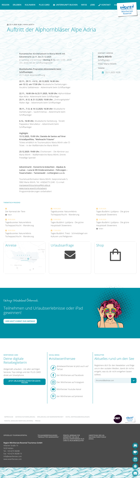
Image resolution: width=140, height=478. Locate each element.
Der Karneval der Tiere (15, 212)
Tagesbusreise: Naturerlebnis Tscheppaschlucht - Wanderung (19, 222)
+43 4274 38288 (13, 451)
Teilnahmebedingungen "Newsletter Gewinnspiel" (48, 436)
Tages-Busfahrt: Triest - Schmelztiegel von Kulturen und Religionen (69, 233)
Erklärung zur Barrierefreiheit (50, 417)
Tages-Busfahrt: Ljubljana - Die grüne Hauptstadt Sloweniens (67, 222)
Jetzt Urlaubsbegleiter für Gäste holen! (24, 382)
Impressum (8, 417)
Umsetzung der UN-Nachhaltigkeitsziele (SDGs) (97, 437)
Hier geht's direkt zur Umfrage (20, 321)
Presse (37, 421)
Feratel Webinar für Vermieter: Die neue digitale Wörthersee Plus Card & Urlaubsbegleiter (73, 438)
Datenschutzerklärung (25, 417)
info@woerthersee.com (13, 456)
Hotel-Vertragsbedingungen (78, 417)
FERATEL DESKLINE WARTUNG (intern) (18, 421)
